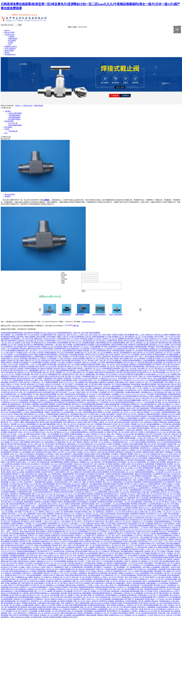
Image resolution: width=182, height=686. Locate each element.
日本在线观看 (132, 557)
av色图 (42, 549)
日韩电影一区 (64, 409)
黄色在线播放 (123, 614)
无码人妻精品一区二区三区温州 (106, 376)
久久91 (141, 423)
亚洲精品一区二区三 (128, 559)
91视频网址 (172, 336)
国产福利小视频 (96, 386)
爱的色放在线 (151, 443)
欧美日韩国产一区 (121, 557)
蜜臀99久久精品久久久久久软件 (49, 513)
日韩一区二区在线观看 (56, 392)
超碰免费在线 (23, 356)
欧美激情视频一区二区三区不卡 (87, 396)
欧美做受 (55, 547)
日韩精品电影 (24, 403)
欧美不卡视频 (33, 356)
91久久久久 (61, 398)
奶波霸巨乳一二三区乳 (72, 392)
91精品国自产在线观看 (117, 531)
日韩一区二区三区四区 (152, 431)
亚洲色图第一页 (151, 461)
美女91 (56, 543)
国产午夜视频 (67, 346)
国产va (149, 449)
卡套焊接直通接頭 (65, 316)
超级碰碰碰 (176, 531)
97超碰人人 (170, 485)
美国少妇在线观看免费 (123, 368)
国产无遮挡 (25, 485)
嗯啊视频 (168, 411)
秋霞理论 (117, 356)
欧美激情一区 (133, 350)
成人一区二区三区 (136, 479)
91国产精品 (134, 423)
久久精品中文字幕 (130, 535)
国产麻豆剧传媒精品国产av (25, 479)
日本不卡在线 (25, 344)
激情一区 (142, 378)
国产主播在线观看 (86, 567)
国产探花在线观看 (159, 374)
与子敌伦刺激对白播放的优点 (43, 493)
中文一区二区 (67, 374)
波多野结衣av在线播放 (12, 465)
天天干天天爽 (65, 419)
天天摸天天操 (5, 394)
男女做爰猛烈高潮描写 (77, 356)
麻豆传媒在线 (116, 539)
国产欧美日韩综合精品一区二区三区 (122, 473)
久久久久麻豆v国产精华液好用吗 (68, 567)
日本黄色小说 (11, 362)
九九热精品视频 (107, 563)
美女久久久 (132, 380)
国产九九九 (66, 441)
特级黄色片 (132, 346)
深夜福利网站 (117, 483)
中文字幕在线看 (94, 421)
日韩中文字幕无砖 (100, 551)
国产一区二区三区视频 (137, 541)
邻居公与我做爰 (51, 390)
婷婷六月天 (134, 433)
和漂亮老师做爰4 (110, 515)
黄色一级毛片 (86, 529)
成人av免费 (47, 527)
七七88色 (107, 573)
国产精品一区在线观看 (58, 489)
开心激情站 (90, 374)
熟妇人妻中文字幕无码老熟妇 (159, 594)
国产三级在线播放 (85, 473)
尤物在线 (176, 561)
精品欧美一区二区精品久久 (39, 401)
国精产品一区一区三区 (106, 555)
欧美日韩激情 (60, 473)
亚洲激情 (66, 358)
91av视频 (22, 545)
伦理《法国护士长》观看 (61, 336)
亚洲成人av (22, 565)
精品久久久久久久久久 (67, 384)
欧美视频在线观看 (15, 413)
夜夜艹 (145, 583)
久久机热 (97, 358)
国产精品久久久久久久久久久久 (134, 382)
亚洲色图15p (74, 463)
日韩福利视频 (41, 573)
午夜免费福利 (88, 569)
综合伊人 (89, 356)
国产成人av (103, 342)
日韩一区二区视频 (14, 344)
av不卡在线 (32, 354)
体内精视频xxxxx (24, 437)
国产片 (164, 366)
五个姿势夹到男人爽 (8, 477)
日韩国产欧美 (106, 358)
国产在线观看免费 (11, 608)
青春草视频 (23, 537)
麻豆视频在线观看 (169, 563)
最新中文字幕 (68, 348)
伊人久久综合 (124, 493)
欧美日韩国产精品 (49, 394)
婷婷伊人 (38, 606)
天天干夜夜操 (126, 388)
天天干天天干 (78, 592)
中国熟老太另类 (21, 354)
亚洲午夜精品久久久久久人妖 (156, 433)
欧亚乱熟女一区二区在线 (35, 386)
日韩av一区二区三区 (108, 366)
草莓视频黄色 (162, 461)
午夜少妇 (88, 338)
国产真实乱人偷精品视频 (157, 388)
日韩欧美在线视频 (99, 608)
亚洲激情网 (131, 499)
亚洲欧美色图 (112, 342)
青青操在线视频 (47, 350)
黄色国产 (16, 539)
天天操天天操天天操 (160, 541)
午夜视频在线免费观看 (17, 557)
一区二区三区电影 (34, 439)
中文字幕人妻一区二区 (173, 372)
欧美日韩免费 (165, 612)
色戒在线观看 (55, 594)
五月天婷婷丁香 (30, 342)
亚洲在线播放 (65, 471)
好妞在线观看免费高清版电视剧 (93, 405)
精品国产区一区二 (7, 423)
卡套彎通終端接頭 (14, 115)
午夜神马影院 (162, 527)
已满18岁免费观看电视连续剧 (15, 390)
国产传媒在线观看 (92, 384)
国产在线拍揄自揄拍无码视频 (28, 559)
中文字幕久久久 (121, 588)
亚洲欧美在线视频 (76, 435)
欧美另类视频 (74, 409)
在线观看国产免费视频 (47, 405)
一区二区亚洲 (42, 505)
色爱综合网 (165, 569)
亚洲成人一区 (102, 535)
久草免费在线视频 (146, 588)
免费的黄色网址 (162, 467)
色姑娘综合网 (12, 433)
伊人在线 (108, 338)
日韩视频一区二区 (155, 350)
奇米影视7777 (130, 575)
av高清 (34, 489)
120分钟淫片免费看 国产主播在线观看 (130, 376)
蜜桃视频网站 (106, 455)
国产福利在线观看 (94, 577)
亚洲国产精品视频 (117, 485)
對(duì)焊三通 (12, 123)
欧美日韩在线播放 (121, 511)
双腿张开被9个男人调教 (9, 563)
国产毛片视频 (93, 423)
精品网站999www (148, 394)
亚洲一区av (92, 427)
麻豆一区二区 (107, 483)
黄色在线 (61, 417)
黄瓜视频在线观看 (26, 551)
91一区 (35, 398)
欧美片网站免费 (14, 501)
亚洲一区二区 (14, 537)
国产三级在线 (18, 346)
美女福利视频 (135, 386)
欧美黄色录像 (9, 547)
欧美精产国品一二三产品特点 (35, 409)
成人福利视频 (77, 517)
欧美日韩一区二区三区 (52, 614)
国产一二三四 (137, 390)
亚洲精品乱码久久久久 (116, 616)
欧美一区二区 (167, 495)
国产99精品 (20, 362)
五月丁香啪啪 (64, 435)
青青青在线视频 (70, 449)
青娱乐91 (48, 469)
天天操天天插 (175, 475)
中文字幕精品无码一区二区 (133, 392)
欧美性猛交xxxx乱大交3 (162, 505)
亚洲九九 (142, 433)
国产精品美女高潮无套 (149, 614)
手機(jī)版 (75, 327)
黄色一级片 (58, 358)
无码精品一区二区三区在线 (125, 435)
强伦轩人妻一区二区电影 (54, 388)
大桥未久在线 (141, 495)
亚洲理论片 (162, 598)
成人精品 (60, 396)
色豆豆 (155, 592)
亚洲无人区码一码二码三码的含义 (132, 465)
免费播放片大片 (21, 439)
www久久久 (15, 403)
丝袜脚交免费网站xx (18, 525)
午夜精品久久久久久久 (40, 449)
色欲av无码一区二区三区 (39, 376)
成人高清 (169, 600)
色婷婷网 (143, 449)
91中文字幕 (74, 358)
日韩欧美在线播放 (9, 479)
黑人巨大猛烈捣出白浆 (127, 533)
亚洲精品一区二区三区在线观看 (52, 348)
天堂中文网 (29, 557)
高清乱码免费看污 (33, 519)
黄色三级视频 (5, 336)
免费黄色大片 (59, 551)
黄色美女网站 (162, 445)
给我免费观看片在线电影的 (111, 370)
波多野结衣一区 (157, 437)
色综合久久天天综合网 (52, 386)
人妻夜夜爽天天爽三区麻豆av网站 (20, 451)
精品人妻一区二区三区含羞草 (78, 421)
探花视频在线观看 (172, 362)
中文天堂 (136, 581)
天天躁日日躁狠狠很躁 (76, 338)
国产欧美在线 (171, 588)
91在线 (18, 417)
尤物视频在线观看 (60, 350)
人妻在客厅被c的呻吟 (61, 483)
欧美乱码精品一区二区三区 (161, 451)
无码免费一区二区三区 (18, 425)
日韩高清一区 (135, 563)
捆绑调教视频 (38, 346)
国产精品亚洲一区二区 (91, 342)
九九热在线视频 (149, 403)
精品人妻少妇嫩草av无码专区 (167, 511)
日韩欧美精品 (118, 594)
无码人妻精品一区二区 (12, 561)
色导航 (67, 417)
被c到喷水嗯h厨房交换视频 (125, 403)
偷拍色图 (64, 594)
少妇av (41, 382)
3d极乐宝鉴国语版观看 (112, 405)
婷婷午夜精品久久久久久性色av (34, 415)
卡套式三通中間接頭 (15, 113)
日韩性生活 (149, 336)
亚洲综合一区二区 (24, 374)
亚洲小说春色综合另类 (91, 368)
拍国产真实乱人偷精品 (84, 449)
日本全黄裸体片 (24, 364)
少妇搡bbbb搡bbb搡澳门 (133, 394)
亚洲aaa (177, 553)
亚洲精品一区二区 (147, 563)
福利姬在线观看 (130, 439)
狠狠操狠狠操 (28, 503)
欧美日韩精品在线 (73, 350)
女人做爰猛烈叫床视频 (130, 509)
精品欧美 (81, 403)
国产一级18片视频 (24, 405)
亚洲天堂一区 (33, 537)
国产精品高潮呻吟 (104, 396)
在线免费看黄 (5, 340)
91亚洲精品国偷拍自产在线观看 (83, 346)
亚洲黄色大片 (135, 405)
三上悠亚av (79, 461)
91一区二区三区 (26, 388)
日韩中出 (63, 370)
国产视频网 (13, 559)
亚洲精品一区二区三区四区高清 (147, 344)
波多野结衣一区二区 (104, 537)
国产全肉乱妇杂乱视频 (122, 423)
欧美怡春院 (133, 372)
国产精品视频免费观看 (116, 461)
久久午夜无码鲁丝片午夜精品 (83, 495)
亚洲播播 (6, 543)
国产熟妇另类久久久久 (8, 529)
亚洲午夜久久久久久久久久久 (112, 517)
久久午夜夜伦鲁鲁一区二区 (86, 372)
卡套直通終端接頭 (14, 117)
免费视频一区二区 (7, 346)
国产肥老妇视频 (36, 374)
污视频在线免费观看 (52, 384)
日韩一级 (82, 467)
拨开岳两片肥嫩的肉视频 (111, 390)
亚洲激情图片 (83, 398)
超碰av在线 (68, 606)
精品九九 (131, 519)
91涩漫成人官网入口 (173, 429)
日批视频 (69, 364)
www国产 (84, 431)
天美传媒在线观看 (80, 481)
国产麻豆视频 (52, 366)
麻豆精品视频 (155, 415)
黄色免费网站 (67, 469)
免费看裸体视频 (88, 457)
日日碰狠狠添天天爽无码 (119, 399)
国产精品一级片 (93, 362)
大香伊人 (6, 425)
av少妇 (15, 356)
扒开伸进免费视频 (60, 563)
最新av (7, 495)
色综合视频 (26, 376)
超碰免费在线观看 (142, 346)
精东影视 (24, 561)
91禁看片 (18, 376)
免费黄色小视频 (102, 616)
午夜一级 (170, 614)
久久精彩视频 (51, 360)
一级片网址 (119, 437)
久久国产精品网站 (147, 338)
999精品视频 (48, 443)
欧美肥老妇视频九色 (133, 398)
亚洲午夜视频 (98, 581)
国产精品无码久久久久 (21, 372)
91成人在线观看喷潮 (142, 575)
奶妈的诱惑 (115, 592)
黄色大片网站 (159, 338)
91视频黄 (121, 439)
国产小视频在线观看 (113, 559)
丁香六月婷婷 (106, 336)
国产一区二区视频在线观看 (14, 382)
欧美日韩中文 (150, 342)
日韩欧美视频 (119, 394)
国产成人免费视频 (139, 457)
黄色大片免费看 (37, 380)
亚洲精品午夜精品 (148, 453)
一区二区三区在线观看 (103, 600)
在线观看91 (158, 531)
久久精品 (98, 340)
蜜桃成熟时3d (126, 612)
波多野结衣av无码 (89, 429)
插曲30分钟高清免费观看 (48, 396)
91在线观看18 (141, 471)
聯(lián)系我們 (9, 50)
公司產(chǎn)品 (10, 34)
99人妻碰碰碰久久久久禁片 (24, 411)
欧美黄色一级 (105, 421)
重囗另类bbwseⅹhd (52, 409)
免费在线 (58, 441)
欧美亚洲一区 (81, 439)
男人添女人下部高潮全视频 (46, 342)
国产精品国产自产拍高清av (89, 441)
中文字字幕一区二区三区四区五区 (120, 407)
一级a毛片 (173, 569)
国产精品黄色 (129, 340)
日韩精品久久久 (56, 610)
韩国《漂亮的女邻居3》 (89, 392)
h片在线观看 (162, 577)
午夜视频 (149, 541)
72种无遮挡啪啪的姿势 (109, 463)
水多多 (57, 447)
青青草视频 (109, 364)
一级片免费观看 (24, 507)
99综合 (82, 390)
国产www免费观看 (103, 431)
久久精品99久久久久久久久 (108, 380)
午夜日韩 (42, 398)
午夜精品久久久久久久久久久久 (15, 519)
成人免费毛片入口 (168, 405)
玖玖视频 (149, 360)
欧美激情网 (9, 396)
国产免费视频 (129, 336)
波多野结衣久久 (64, 415)
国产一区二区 (16, 469)
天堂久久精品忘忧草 (113, 469)
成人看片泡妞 (171, 433)
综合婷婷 (57, 370)
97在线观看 (135, 356)
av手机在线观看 (135, 427)
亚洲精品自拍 (75, 507)
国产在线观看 (110, 453)
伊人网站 (145, 388)
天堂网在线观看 (84, 409)
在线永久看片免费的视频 (42, 547)
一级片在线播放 (148, 358)
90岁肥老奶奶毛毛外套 (104, 352)
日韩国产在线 (130, 431)
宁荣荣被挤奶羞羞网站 (157, 409)
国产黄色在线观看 (104, 541)
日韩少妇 (169, 616)
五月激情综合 (81, 425)
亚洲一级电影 (114, 360)
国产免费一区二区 (160, 586)
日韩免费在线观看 (123, 586)
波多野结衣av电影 (34, 348)
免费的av (122, 575)
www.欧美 (87, 403)
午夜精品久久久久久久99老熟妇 (142, 523)
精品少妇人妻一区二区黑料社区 (99, 553)
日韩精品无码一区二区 (36, 614)
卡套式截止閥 (12, 131)
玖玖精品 (30, 565)
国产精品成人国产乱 (36, 403)
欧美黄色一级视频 (171, 579)
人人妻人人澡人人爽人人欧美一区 (89, 336)
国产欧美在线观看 (67, 537)
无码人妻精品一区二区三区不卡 (78, 399)
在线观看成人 (100, 429)
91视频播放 (137, 407)
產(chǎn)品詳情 (10, 194)
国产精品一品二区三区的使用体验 (86, 380)
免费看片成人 (88, 461)
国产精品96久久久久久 (45, 419)
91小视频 (147, 415)
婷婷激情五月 (89, 437)
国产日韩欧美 (157, 366)
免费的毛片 (173, 549)
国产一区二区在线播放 (137, 360)
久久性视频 (150, 396)
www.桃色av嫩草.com (151, 376)
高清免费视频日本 (126, 354)
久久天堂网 (101, 364)
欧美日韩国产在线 (147, 447)
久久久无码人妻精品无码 (84, 445)
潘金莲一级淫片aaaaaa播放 (127, 342)
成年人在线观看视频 (50, 567)
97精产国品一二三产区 (15, 515)
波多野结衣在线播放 (122, 449)
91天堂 (106, 407)
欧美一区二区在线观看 (103, 505)
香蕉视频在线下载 (54, 376)
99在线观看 (58, 481)
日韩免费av (170, 553)
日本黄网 (177, 527)
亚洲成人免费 (44, 423)
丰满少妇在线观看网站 (103, 346)
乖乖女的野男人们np (114, 612)
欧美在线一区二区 (104, 392)
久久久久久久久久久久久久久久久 (50, 352)
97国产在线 (22, 384)
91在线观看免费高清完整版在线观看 (131, 421)
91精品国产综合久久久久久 (94, 388)
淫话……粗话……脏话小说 (10, 533)
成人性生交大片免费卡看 (105, 471)
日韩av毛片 (175, 435)
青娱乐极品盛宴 (140, 461)
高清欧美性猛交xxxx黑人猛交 (170, 431)
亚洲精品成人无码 (103, 531)
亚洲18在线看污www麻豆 (10, 545)
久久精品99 (125, 445)
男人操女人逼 (116, 547)
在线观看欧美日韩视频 (164, 441)
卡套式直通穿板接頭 (99, 316)
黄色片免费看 (41, 338)
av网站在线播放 (77, 455)
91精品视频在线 (54, 401)
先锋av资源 (162, 614)
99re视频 (134, 411)
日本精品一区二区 (83, 453)
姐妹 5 (89, 602)
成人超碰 (26, 435)
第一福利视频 (174, 594)
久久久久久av (153, 543)
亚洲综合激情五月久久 (87, 590)
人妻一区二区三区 (34, 561)
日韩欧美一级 (16, 499)
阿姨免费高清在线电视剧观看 (121, 507)
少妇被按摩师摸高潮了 (78, 501)
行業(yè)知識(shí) (10, 48)
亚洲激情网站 (61, 529)
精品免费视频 (31, 425)
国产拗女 (120, 374)
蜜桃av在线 (106, 425)
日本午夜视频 (142, 459)
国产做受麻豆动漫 (43, 463)
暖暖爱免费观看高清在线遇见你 (167, 382)
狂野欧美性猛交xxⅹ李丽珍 (46, 457)
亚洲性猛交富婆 (147, 477)
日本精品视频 (69, 354)
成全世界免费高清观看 (33, 429)
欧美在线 (87, 455)
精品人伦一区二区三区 (47, 372)
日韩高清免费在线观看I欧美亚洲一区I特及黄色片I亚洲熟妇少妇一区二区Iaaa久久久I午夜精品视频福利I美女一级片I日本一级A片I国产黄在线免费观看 (50, 334)
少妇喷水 (77, 551)
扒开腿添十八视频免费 (172, 390)
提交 (79, 292)
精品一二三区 (140, 336)
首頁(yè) (7, 30)
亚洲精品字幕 (39, 411)
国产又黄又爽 (160, 372)
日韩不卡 (22, 455)
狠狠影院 (6, 455)
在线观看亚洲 (47, 429)
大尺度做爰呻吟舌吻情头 (49, 439)
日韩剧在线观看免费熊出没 (79, 433)
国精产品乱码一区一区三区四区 (87, 394)
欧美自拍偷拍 (52, 344)
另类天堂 (15, 491)
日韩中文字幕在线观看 (51, 451)
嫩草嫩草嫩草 (34, 372)
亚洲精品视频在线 (50, 354)
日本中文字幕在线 (55, 588)
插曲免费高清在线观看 (149, 386)
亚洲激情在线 (99, 495)
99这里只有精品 (8, 409)
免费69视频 (50, 551)
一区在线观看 (136, 388)
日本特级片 (68, 360)
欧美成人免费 (99, 525)
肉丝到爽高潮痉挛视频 (59, 437)
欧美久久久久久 (101, 372)
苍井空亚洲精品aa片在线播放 (84, 475)
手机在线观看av (163, 517)
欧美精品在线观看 (93, 489)
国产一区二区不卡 (31, 352)
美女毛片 (24, 386)
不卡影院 (125, 539)
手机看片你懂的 (106, 527)
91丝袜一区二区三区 (125, 581)
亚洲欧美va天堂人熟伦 (70, 618)
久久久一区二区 (164, 376)
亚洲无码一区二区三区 (128, 495)
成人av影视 (9, 370)
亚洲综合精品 (103, 487)
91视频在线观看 (77, 469)
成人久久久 (99, 437)
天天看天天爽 (93, 415)
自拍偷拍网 (80, 477)
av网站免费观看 (100, 344)
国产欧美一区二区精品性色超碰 (117, 350)
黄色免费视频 (33, 431)
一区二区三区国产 (67, 386)
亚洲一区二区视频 (130, 467)
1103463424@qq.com (88, 323)
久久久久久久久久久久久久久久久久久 (69, 342)
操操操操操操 (117, 543)
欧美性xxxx (108, 443)
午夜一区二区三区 (78, 459)
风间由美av (23, 350)
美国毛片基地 (129, 358)
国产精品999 (13, 384)
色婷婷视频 (158, 573)
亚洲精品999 (73, 388)
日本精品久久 (80, 515)
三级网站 (174, 376)
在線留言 (8, 196)
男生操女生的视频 (113, 567)
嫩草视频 (80, 509)
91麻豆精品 (20, 338)
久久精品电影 (77, 364)
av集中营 (116, 354)
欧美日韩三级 (25, 465)
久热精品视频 (125, 592)
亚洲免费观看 (87, 411)
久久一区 (96, 382)
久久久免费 (61, 364)
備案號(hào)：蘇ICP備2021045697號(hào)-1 (54, 327)
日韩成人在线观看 (44, 537)
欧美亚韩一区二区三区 (86, 358)
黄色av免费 (34, 392)
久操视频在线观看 (117, 459)
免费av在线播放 (30, 338)
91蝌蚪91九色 (43, 431)
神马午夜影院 (6, 499)
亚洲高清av (77, 600)
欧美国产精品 (19, 409)
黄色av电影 (170, 388)
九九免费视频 (172, 479)
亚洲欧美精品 (93, 487)
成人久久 (7, 469)
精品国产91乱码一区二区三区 (126, 415)
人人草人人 (139, 403)
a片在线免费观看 (158, 491)
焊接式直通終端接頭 (15, 125)
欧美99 (175, 604)
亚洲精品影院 (155, 493)
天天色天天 (13, 401)
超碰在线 (128, 453)
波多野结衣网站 (91, 467)
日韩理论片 (79, 537)
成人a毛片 (72, 477)
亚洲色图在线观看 (118, 352)
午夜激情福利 (49, 346)
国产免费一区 (129, 600)
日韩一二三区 (12, 614)
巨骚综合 (138, 340)
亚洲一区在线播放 (156, 575)
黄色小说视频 (111, 606)
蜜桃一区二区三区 (150, 445)
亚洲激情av (63, 421)
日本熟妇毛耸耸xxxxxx (98, 350)
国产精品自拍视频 (92, 501)
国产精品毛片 (22, 614)
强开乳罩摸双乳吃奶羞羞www (11, 475)
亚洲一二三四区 (85, 563)
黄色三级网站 (104, 441)
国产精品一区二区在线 (73, 378)
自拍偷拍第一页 (68, 380)
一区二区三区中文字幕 (172, 338)
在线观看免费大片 (145, 489)
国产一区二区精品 (27, 471)
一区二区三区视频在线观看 (121, 505)
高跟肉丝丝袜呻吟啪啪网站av (49, 356)
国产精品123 (110, 449)
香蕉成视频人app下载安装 (37, 360)
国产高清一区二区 (75, 344)
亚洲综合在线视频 (79, 360)
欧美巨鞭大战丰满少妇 (78, 447)
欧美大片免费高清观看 (78, 471)
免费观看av (139, 431)
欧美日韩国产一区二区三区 (126, 463)
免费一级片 (131, 501)
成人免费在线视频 (67, 513)
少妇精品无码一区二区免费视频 (100, 491)
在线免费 (53, 364)
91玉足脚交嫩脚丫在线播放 (40, 364)
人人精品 (60, 573)
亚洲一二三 (157, 477)
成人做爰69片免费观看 (45, 370)
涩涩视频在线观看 (14, 449)
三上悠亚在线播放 (131, 419)
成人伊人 (74, 423)
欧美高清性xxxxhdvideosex (17, 441)
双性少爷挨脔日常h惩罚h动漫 (42, 453)
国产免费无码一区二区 (133, 338)
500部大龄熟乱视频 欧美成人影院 (109, 451)
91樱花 (59, 338)
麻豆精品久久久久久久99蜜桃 (160, 346)
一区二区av (50, 433)
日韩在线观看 (11, 521)
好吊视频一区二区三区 (11, 443)
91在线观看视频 (10, 407)
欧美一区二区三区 (135, 399)
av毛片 (155, 577)
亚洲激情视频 (79, 499)
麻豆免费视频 (116, 388)
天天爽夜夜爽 (86, 378)
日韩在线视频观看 (149, 362)
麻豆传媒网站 (105, 459)
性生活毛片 (52, 431)
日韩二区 (59, 425)
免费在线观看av (151, 584)
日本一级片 (113, 590)
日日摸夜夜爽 (79, 386)
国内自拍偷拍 (98, 407)
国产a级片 (145, 427)
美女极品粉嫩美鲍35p (154, 425)
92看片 (69, 547)
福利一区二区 (130, 344)
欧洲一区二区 (162, 401)
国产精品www (28, 346)
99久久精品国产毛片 (170, 364)
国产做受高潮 (12, 405)
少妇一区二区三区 (72, 590)
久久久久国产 (33, 581)
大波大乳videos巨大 (49, 340)
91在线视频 (116, 445)
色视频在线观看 (173, 557)
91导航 (177, 485)
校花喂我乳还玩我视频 (40, 491)
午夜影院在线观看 (30, 370)
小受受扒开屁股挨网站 (113, 475)
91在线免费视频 (95, 348)
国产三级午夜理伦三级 (9, 374)
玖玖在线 (158, 567)
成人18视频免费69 (53, 471)
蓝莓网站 (66, 463)
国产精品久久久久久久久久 (73, 368)
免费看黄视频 (90, 376)
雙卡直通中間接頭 (14, 119)
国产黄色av (64, 584)
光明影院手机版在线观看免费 (152, 483)
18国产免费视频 (24, 443)
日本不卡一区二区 (66, 557)
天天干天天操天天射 (63, 457)
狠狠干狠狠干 (160, 453)
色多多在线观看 (140, 443)
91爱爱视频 (35, 405)
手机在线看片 (148, 565)
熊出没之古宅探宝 (98, 356)
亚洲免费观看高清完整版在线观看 (160, 499)
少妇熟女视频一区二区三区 (10, 360)
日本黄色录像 (70, 553)
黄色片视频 (176, 509)
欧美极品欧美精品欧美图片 (97, 606)
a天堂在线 (40, 354)
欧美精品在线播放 (159, 356)
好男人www (59, 487)
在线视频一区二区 (39, 551)
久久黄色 (77, 596)
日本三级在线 (137, 453)
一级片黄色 (58, 346)
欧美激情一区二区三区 (48, 519)
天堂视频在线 (15, 523)
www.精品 (32, 427)
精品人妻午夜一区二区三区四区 (143, 354)
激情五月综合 (37, 529)
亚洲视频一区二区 (118, 338)
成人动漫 (133, 370)
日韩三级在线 (8, 539)
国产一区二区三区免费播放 (103, 354)
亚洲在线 (102, 465)
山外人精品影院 (173, 507)
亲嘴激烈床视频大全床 (8, 509)
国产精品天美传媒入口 (68, 509)
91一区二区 (163, 479)
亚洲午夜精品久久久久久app (154, 368)
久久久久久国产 (13, 366)
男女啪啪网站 (15, 340)
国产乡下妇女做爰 (123, 427)
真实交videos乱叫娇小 (72, 581)
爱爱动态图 (38, 340)
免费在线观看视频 (98, 338)
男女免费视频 (136, 477)
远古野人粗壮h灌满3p (71, 390)
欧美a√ (63, 549)
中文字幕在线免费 (78, 547)
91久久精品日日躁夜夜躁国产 (54, 411)
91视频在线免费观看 (36, 413)
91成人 (33, 507)
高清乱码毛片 (27, 575)
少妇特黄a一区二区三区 (64, 519)
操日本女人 (101, 427)
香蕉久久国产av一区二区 (146, 372)
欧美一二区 (114, 421)
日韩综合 (9, 421)
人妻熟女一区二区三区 (106, 423)
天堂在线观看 (45, 465)
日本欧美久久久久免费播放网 (133, 594)
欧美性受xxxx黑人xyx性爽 (135, 513)
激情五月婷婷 (72, 370)
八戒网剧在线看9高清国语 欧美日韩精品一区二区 (53, 507)
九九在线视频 (85, 350)
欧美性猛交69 (30, 455)
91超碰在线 (120, 525)
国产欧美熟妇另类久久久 (44, 535)
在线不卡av (50, 569)
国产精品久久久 (117, 382)
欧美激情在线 (160, 358)
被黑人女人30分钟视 (89, 364)
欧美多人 (88, 459)
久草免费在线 (171, 586)
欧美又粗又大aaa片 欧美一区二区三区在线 (159, 519)
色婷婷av (135, 612)
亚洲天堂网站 (30, 390)
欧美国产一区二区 (92, 515)
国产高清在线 (101, 447)
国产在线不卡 (11, 354)
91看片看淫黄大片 (98, 539)
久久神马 (16, 386)
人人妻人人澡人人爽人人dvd (154, 551)
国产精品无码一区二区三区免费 (146, 547)
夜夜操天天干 (158, 525)
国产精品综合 (64, 356)
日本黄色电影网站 (49, 529)
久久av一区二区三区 (157, 581)
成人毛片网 (106, 399)
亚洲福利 (63, 399)
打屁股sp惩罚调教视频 (56, 449)
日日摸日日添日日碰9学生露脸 (104, 521)
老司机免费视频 (62, 344)
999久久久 (107, 388)
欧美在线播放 (143, 350)
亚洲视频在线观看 (25, 495)
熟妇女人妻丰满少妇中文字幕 (54, 378)
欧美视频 (20, 509)
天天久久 (31, 445)
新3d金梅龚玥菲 (71, 403)
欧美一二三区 (163, 543)
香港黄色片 (14, 495)
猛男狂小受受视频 (147, 407)
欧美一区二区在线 (73, 340)
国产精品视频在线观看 (28, 447)
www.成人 (72, 394)
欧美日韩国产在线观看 (139, 417)
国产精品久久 (76, 405)
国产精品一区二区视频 (49, 417)
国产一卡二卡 (131, 471)
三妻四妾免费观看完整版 (72, 487)
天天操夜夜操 (40, 390)
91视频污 (47, 413)
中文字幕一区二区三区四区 (10, 392)
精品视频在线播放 (127, 475)
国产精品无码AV (120, 429)
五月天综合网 (147, 491)
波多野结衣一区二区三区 (163, 354)
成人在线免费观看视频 (173, 358)
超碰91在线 (32, 604)
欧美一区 (22, 394)
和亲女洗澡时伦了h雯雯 (38, 435)
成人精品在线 (96, 463)
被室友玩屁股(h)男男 (98, 409)
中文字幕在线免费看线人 (171, 421)
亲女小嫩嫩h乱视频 (122, 372)
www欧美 (34, 378)
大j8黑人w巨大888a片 (32, 569)
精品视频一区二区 (81, 549)
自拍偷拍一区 (122, 499)
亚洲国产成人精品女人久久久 (119, 487)
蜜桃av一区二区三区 (165, 513)
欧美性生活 (142, 507)
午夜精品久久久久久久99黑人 (159, 340)
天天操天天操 (20, 429)
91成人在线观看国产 (118, 431)
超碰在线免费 (51, 539)
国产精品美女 (95, 497)
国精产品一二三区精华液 (99, 403)
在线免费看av (57, 469)
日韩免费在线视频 (52, 415)
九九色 (146, 421)
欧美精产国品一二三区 (27, 366)
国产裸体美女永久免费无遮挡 (66, 445)
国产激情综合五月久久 (39, 344)
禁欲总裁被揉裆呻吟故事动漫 (66, 372)
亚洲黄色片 (85, 485)
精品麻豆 (87, 584)
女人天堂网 (107, 413)
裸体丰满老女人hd (79, 374)
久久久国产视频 (13, 398)
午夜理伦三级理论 (118, 336)
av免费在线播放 (98, 519)
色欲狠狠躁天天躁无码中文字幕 (54, 461)
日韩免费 (15, 364)
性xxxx (135, 459)
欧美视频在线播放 (118, 600)
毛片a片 (171, 527)
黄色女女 (62, 439)
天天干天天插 (41, 501)
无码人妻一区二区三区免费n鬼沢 (110, 362)
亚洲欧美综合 (56, 537)
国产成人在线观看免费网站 (116, 344)
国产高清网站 (13, 368)
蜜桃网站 (121, 340)
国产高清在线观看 (99, 449)
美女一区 (92, 513)
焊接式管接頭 (12, 38)
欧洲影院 (62, 429)
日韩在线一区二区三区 (109, 340)
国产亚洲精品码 (59, 403)
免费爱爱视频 (161, 362)
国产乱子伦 (80, 584)
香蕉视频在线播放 (138, 368)
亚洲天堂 (95, 602)
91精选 (109, 445)
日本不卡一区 (126, 356)
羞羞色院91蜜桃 (75, 539)
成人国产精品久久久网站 (17, 596)
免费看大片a (128, 459)
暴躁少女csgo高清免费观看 (89, 555)
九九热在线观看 (41, 366)
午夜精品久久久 (87, 521)
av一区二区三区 (112, 447)
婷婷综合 (109, 565)
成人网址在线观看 (62, 511)
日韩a (86, 477)
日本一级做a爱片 (79, 557)
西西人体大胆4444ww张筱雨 (22, 489)
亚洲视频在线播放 (39, 388)
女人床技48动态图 (141, 549)
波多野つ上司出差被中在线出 (83, 382)
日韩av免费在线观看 (136, 445)
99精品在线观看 (91, 616)
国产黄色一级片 (123, 579)
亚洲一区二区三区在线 (72, 559)
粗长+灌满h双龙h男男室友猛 (146, 467)
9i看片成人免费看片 (143, 413)
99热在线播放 (51, 338)
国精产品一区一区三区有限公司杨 (97, 360)
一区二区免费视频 (12, 350)
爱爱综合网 (177, 344)
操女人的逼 (109, 356)
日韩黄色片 (86, 443)
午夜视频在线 (175, 451)
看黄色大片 (21, 487)
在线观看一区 (130, 352)
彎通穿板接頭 (79, 316)
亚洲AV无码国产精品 (77, 479)
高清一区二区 (7, 435)
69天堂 (146, 594)
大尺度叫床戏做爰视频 (128, 577)
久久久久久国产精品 (104, 592)
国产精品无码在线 (21, 445)
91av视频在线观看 (46, 336)
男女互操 (141, 364)
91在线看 (33, 573)
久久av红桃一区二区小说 (172, 473)
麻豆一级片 (111, 435)
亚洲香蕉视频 (61, 340)
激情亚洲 (92, 398)
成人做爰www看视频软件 (93, 390)
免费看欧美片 (59, 569)
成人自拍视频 (171, 539)
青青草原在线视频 (150, 481)
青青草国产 (151, 348)
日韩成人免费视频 (11, 584)
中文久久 (112, 403)
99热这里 (175, 529)
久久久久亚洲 (155, 413)
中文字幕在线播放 (102, 590)
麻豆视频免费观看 (49, 425)
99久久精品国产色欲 (20, 348)
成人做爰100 (35, 465)
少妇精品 (41, 378)
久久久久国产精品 (100, 445)
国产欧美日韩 (143, 543)
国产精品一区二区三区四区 (120, 433)
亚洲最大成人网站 (90, 541)
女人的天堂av (138, 537)
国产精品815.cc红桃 (27, 523)
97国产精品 (111, 372)
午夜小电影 (34, 421)
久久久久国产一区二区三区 (105, 398)
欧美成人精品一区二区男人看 (31, 417)
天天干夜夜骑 (8, 356)
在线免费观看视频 (56, 463)
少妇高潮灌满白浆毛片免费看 (72, 352)
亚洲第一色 (60, 606)
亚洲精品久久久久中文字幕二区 (149, 612)
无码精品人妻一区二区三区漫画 (113, 419)
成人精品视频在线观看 (93, 557)
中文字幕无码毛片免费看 (128, 608)
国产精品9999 (9, 445)
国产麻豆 (104, 348)
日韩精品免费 (165, 457)
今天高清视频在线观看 (126, 348)
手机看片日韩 (108, 417)
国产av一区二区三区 (13, 399)
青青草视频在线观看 (151, 352)
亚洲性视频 (24, 360)
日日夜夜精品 (8, 348)
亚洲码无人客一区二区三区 (62, 579)
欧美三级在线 (56, 362)
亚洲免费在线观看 (174, 396)
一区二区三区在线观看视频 (133, 503)
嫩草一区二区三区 (60, 561)
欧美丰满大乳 (46, 362)
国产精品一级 (71, 489)
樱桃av (13, 459)
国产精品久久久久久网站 (163, 370)
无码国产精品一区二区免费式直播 (62, 413)
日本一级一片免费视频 (94, 425)
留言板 (7, 52)
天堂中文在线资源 (122, 366)
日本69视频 (4, 368)
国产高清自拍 (159, 471)
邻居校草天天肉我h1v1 (89, 559)
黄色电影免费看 (56, 541)
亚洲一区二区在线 (146, 592)
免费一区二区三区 (81, 427)
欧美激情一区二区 (89, 352)
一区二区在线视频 (17, 336)
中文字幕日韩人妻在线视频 (171, 392)
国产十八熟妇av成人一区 (35, 384)
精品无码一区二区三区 (81, 348)
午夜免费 (81, 388)
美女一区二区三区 (161, 342)
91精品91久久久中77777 (74, 429)
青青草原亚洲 (148, 537)
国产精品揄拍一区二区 (24, 407)
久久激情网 (156, 475)
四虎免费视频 (134, 449)
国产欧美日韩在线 (171, 368)
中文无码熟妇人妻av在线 (155, 419)
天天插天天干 (140, 384)
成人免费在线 (141, 441)
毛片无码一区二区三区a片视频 (79, 511)
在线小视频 (67, 423)
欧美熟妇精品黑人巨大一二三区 (123, 443)
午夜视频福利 (112, 348)
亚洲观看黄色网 (106, 382)
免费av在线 (96, 459)
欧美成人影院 (18, 415)
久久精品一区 (14, 483)
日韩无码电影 (161, 545)
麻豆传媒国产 (111, 415)
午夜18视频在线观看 (142, 559)
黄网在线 (14, 378)
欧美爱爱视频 (102, 479)
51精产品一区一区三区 (149, 401)
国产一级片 (139, 358)
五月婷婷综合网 (90, 565)
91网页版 (108, 539)
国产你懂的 (155, 539)
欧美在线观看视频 (78, 616)
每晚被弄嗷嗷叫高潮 (41, 399)
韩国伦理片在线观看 (40, 407)
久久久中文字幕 (126, 390)
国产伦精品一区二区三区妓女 (72, 527)
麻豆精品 (146, 487)
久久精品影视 (79, 437)
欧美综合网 (101, 559)
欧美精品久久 (5, 431)
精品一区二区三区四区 (135, 511)
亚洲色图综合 (120, 602)
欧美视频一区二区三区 (138, 425)
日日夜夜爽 (13, 487)
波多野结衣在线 (69, 396)
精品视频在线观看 (154, 583)
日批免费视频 (88, 612)
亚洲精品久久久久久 (49, 511)
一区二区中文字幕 (27, 340)
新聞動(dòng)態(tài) (11, 46)
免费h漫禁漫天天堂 (14, 481)
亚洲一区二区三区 (48, 374)
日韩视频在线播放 (90, 535)
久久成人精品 (91, 471)
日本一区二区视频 (73, 366)
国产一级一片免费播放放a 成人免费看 (23, 419)
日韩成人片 (150, 471)
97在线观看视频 (68, 481)
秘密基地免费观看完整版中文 (24, 358)
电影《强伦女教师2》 (26, 483)
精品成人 (81, 370)
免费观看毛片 (43, 392)
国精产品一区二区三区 (33, 362)
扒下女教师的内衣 (169, 483)
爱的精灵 (61, 368)
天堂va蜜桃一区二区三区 (145, 370)
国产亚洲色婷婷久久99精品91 (15, 342)
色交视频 (4, 433)
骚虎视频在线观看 (70, 503)
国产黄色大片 (24, 392)
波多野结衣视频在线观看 (166, 352)
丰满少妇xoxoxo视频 (161, 336)
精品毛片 (120, 535)
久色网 (65, 388)
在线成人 (27, 509)
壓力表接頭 (12, 40)
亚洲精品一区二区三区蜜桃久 (116, 409)
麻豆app (100, 573)
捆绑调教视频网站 (163, 535)
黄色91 (54, 453)
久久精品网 (159, 473)
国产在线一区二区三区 (157, 487)
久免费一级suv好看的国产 (45, 447)
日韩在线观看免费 (100, 612)
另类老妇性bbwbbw (136, 521)
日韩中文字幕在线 (158, 501)
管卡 (9, 44)
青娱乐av (100, 467)
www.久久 (132, 413)
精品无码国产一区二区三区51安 (32, 481)
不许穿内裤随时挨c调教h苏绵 (15, 352)
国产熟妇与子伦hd (39, 433)
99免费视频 (5, 596)
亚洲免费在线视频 (140, 348)
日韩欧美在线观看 (126, 457)
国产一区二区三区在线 (31, 336)
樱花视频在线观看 (53, 407)
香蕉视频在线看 (160, 465)
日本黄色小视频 (174, 427)
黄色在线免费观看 (56, 423)
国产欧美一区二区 (24, 378)
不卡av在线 (5, 573)
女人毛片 (74, 336)
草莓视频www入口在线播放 (119, 529)
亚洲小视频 (160, 348)
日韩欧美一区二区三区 (38, 437)
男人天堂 (60, 354)
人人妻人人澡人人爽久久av (80, 419)
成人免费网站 (80, 384)
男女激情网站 (118, 563)
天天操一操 (166, 435)
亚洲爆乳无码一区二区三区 (83, 354)
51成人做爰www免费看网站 (33, 527)
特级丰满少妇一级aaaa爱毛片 (105, 523)
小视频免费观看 (171, 409)
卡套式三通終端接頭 (116, 316)
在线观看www (122, 606)
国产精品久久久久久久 (62, 433)
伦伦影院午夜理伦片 (48, 473)
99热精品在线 (139, 519)
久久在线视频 (150, 382)
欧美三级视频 (58, 380)
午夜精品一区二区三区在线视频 (153, 390)
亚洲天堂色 (30, 487)
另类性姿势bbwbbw (77, 451)
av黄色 (43, 569)
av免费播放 (115, 396)
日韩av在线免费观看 (160, 380)
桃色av (159, 392)
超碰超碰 (158, 398)
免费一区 (87, 386)
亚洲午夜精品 (120, 384)
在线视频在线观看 (88, 344)
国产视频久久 (170, 501)
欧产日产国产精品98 (153, 457)
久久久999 (78, 413)
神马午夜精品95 (169, 525)
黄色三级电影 (41, 583)
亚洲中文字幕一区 (93, 481)
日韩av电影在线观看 (144, 437)
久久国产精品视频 (136, 487)
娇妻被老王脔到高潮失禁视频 (91, 366)
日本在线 (45, 618)
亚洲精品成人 (100, 513)
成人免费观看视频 (11, 461)
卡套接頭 (11, 36)
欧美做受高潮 (132, 596)
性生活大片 (163, 533)
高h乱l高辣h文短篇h (164, 386)
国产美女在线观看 (50, 602)
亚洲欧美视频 (142, 411)
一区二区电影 (131, 429)
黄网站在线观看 (20, 457)
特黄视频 (59, 374)
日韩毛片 (129, 584)
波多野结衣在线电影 (97, 433)
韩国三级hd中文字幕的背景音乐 (105, 374)
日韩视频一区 (171, 447)
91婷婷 (159, 405)
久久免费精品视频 (101, 493)
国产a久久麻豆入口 (130, 364)
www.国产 (56, 509)
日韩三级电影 (11, 463)
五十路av (40, 425)
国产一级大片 (82, 489)
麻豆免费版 (124, 497)
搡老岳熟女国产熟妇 (165, 344)
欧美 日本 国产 (133, 378)
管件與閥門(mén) (10, 54)
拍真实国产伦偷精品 (87, 340)
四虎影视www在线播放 (27, 368)
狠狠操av (85, 487)
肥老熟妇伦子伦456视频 (52, 382)
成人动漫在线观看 (87, 551)
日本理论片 (45, 598)
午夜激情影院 (48, 380)
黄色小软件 (173, 467)
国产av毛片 (125, 370)
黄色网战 (114, 499)
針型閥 (10, 42)
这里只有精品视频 (74, 431)
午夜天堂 (65, 338)
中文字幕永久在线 (79, 519)
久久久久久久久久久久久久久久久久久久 (40, 441)
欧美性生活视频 (113, 493)
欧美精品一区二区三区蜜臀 (110, 533)
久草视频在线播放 (156, 421)
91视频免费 (71, 549)
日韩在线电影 (151, 441)
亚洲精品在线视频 (117, 392)
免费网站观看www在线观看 (44, 358)
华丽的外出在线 (54, 399)
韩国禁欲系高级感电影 (34, 545)
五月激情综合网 (51, 398)
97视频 (40, 567)
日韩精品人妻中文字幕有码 (161, 449)
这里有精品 (148, 423)
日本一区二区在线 (127, 469)
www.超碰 (102, 415)
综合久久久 (15, 394)
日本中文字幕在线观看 (36, 499)
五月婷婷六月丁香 (72, 398)
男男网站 (131, 455)
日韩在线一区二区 (30, 567)
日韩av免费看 (166, 477)
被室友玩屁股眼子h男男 (119, 346)
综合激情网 (36, 543)
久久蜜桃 (60, 390)
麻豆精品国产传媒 (25, 491)
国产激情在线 (159, 394)
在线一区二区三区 (113, 457)
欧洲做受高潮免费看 (145, 366)
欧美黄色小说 (120, 398)
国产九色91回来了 (174, 366)
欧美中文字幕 (8, 372)
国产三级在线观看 (7, 511)
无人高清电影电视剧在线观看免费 (102, 511)
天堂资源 (46, 521)
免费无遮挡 (163, 423)
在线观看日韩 (49, 403)
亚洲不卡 (9, 386)
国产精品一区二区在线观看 (21, 453)
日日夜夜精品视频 (171, 581)
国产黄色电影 (100, 475)
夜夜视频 (70, 563)
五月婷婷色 (139, 352)
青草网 (170, 461)
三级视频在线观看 (68, 475)
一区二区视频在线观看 (21, 511)
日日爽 (163, 485)
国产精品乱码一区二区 (154, 515)
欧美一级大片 (80, 376)
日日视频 (110, 479)
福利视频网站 (118, 364)
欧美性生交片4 (157, 497)
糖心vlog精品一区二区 (12, 447)
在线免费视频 (152, 571)
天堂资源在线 (62, 366)
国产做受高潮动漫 (40, 471)
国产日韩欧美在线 (97, 584)
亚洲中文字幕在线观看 (72, 505)
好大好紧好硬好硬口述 (148, 405)
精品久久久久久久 (145, 509)
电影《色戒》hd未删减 (136, 481)
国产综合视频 (66, 362)
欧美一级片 (167, 489)
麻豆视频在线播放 (168, 378)
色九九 (5, 417)
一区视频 (6, 577)
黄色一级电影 (130, 384)
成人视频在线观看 (172, 356)
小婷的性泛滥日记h (68, 376)
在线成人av (125, 451)
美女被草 (134, 507)
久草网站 (126, 517)
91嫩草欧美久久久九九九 (44, 563)
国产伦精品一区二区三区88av (163, 360)
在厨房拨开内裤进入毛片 (79, 415)
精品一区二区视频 (45, 559)
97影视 (23, 501)
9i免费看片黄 (111, 535)
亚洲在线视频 (37, 451)
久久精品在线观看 (171, 471)
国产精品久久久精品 (147, 398)
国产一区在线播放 (162, 439)
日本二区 (140, 380)
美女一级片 (164, 606)
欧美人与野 (158, 563)
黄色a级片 (67, 459)
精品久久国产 (131, 409)
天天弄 (108, 561)
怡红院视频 (141, 342)
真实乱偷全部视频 (123, 515)
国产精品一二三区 (96, 399)
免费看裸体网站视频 (80, 606)
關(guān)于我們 (10, 32)
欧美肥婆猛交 (31, 457)
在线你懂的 (106, 485)
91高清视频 (142, 557)
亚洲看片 (65, 588)
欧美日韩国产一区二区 (137, 579)
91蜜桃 (136, 573)
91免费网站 (52, 590)
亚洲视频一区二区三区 (107, 368)
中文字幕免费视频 (72, 543)
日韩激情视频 (30, 535)
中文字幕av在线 (14, 485)
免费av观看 (89, 407)
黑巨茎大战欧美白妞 (24, 380)
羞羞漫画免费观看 (95, 477)
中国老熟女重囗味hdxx (144, 577)
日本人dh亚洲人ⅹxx (140, 571)
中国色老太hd (61, 590)
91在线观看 (108, 584)
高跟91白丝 (100, 571)
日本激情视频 (157, 364)
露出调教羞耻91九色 (142, 435)
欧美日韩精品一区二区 (79, 362)
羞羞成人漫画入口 (171, 348)
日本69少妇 (100, 453)
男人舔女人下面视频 (21, 604)
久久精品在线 (129, 461)
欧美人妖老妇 (14, 588)
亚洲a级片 (4, 398)
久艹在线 (145, 340)
